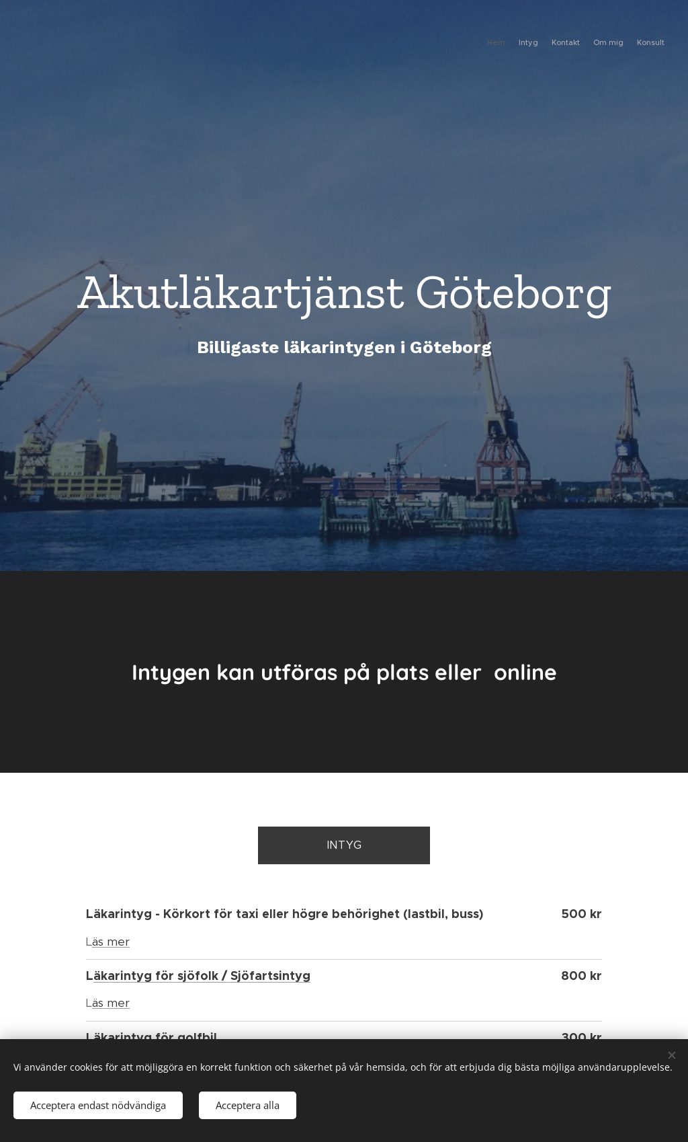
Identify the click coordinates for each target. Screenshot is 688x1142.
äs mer (111, 941)
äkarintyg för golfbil (155, 1037)
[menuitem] (612, 44)
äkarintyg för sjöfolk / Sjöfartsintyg (201, 975)
